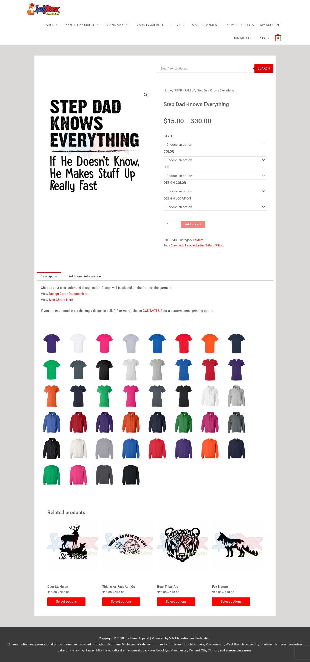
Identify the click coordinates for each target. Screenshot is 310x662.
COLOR (169, 151)
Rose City (252, 644)
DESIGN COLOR (175, 183)
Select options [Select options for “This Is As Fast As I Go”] (121, 601)
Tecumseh (133, 650)
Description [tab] (48, 276)
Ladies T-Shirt (205, 245)
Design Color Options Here (68, 294)
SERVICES (177, 25)
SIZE (167, 167)
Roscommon (215, 644)
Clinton (213, 650)
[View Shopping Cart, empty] (278, 38)
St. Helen (174, 644)
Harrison (279, 644)
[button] (146, 95)
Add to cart (193, 224)
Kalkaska (118, 650)
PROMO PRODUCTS (240, 25)
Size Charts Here (61, 300)
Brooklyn (162, 650)
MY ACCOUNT (270, 25)
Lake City (64, 650)
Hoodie (190, 245)
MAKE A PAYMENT (205, 25)
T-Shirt (219, 245)
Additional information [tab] (85, 276)
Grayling (78, 650)
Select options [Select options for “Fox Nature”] (231, 601)
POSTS (264, 38)
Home (168, 90)
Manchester (178, 650)
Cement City (197, 650)
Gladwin (266, 644)
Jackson (149, 650)
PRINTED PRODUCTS (80, 25)
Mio (99, 650)
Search (264, 68)
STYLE (168, 136)
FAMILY (190, 90)
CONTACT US (242, 38)
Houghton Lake (193, 644)
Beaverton (294, 644)
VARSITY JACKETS (150, 25)
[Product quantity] (169, 224)
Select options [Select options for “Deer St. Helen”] (66, 601)
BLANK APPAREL (118, 25)
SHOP (50, 25)
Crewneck (177, 245)
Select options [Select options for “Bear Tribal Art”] (176, 601)
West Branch (235, 644)
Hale (106, 650)
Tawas (90, 650)
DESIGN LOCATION (177, 198)
